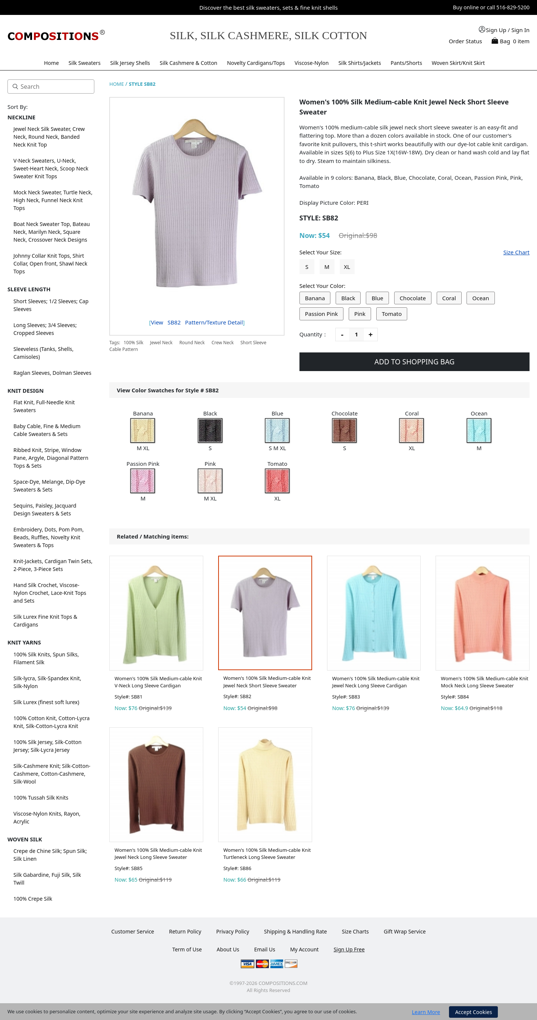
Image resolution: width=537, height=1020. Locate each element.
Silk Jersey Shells (130, 62)
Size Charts (355, 931)
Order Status (465, 41)
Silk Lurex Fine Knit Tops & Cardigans (45, 620)
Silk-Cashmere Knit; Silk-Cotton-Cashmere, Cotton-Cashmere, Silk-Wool (51, 773)
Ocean (480, 298)
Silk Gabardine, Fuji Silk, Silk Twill (47, 878)
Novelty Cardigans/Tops (256, 62)
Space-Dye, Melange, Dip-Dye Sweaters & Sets (49, 485)
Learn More (426, 1012)
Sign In (520, 30)
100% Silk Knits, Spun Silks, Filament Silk (46, 658)
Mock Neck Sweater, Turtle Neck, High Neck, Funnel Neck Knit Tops (52, 200)
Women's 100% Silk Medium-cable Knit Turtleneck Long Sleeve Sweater (267, 854)
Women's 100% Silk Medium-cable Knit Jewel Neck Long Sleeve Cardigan (376, 682)
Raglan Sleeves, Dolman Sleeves (52, 372)
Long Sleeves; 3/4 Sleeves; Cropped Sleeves (45, 328)
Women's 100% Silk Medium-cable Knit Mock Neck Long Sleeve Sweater (484, 682)
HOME (116, 84)
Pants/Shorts (406, 62)
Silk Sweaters (85, 62)
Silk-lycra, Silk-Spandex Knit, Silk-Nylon (47, 682)
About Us (228, 949)
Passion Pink (321, 313)
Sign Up (496, 30)
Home (51, 62)
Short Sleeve (254, 342)
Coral (449, 298)
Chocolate (413, 298)
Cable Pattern (123, 349)
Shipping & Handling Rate (295, 931)
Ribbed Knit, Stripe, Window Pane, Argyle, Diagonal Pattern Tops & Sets (50, 457)
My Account (304, 949)
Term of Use (187, 949)
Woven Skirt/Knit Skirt (458, 62)
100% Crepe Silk (32, 898)
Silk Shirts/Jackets (359, 62)
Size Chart (516, 252)
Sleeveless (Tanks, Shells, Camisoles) (43, 352)
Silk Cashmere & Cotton (188, 62)
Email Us (264, 949)
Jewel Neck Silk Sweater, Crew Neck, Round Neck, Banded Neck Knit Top (49, 136)
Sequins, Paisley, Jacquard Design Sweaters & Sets (44, 509)
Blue (377, 298)
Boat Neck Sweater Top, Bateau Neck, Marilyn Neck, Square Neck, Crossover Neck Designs (51, 231)
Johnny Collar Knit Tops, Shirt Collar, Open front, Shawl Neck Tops (50, 263)
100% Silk (133, 342)
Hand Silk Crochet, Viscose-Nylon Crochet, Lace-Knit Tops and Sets (49, 592)
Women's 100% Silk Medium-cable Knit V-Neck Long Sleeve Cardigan (158, 682)
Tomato (392, 313)
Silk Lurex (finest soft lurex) (46, 702)
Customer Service (132, 931)
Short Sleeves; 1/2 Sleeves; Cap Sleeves (50, 305)
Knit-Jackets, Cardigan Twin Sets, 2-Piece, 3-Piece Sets (52, 565)
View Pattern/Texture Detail (197, 322)
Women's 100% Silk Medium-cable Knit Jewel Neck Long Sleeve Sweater (158, 854)
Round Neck (192, 342)
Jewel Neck (161, 342)
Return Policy (185, 931)
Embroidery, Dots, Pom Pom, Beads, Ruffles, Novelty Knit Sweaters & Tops (48, 537)
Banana (315, 298)
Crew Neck (222, 342)
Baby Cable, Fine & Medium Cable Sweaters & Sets (47, 430)
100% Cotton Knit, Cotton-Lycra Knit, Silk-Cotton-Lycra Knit (51, 722)
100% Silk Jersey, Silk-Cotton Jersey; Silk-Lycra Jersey (47, 745)
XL (347, 266)
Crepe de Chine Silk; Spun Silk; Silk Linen (50, 854)
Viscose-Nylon (312, 62)
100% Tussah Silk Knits (40, 797)
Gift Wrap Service (405, 931)
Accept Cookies (473, 1012)
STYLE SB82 (142, 84)
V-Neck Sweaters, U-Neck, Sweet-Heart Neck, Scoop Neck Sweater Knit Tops (50, 168)
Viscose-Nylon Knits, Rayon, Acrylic (47, 817)
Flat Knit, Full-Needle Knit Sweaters (44, 406)
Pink (359, 313)
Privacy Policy (232, 931)
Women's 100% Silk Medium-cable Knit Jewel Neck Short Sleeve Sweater (267, 682)
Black (348, 298)
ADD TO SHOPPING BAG (414, 362)
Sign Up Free (349, 949)
